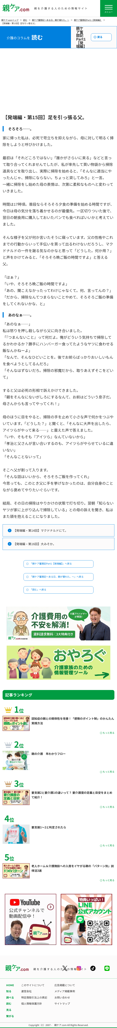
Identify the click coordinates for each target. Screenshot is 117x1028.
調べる (10, 997)
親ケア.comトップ (10, 19)
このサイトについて (33, 985)
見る (8, 1010)
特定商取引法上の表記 (34, 997)
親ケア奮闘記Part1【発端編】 (88, 19)
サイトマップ (62, 1003)
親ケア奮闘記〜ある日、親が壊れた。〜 (50, 19)
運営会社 (26, 991)
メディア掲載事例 (64, 991)
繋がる (10, 1016)
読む (25, 19)
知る (8, 991)
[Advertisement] (58, 85)
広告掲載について (64, 985)
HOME (10, 985)
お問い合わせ (62, 997)
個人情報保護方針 (31, 1003)
